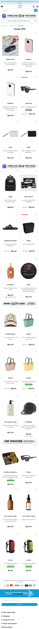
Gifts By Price (12, 25)
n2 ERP (20, 582)
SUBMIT (19, 604)
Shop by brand (6, 627)
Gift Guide (4, 25)
